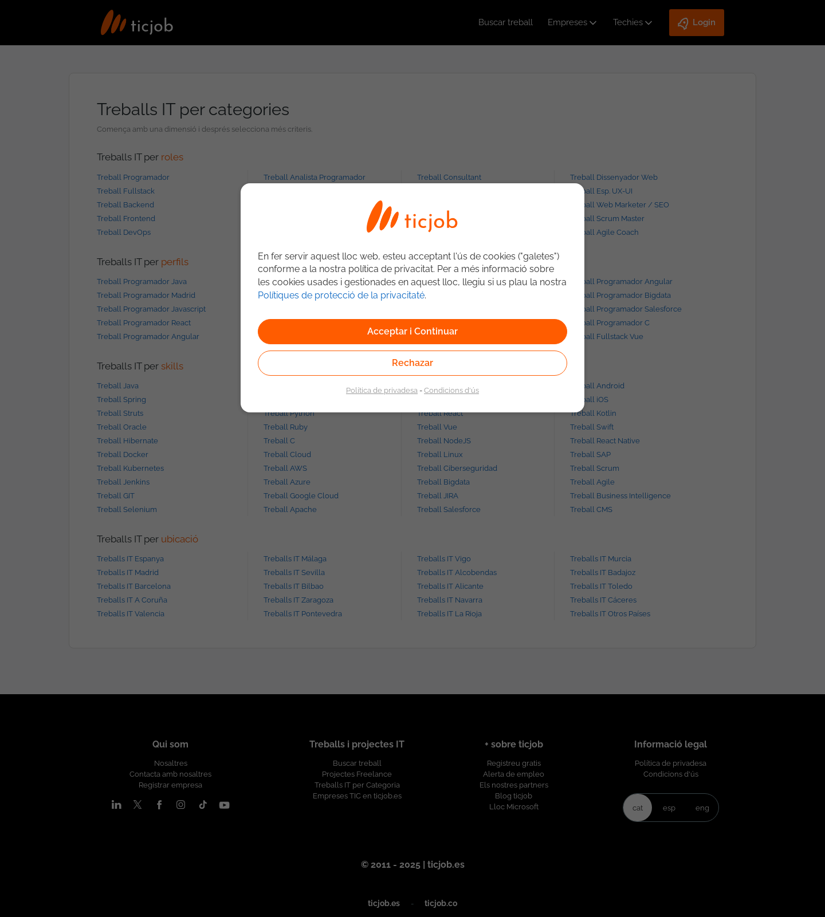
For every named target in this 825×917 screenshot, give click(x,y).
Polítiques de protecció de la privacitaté (341, 295)
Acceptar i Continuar (412, 331)
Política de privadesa (382, 390)
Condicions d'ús (451, 390)
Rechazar (412, 362)
